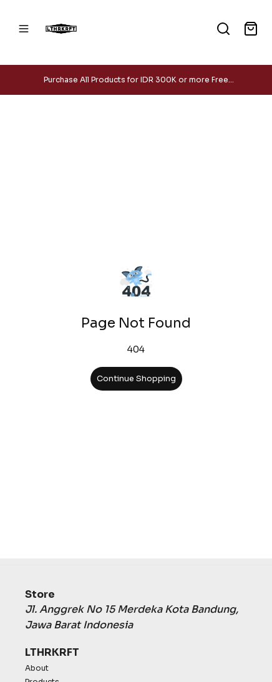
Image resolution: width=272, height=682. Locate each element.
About (37, 668)
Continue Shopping (136, 379)
